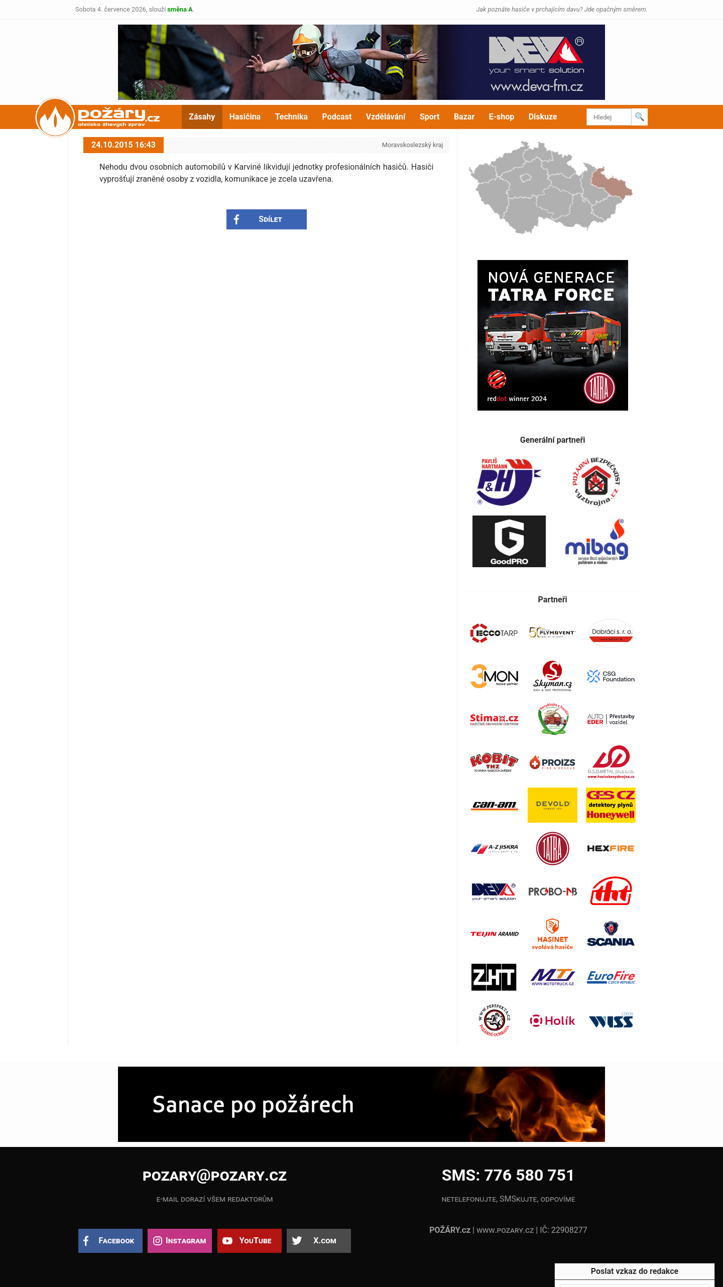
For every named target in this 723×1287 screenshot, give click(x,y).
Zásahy (202, 116)
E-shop (502, 116)
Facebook (117, 1240)
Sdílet (270, 219)
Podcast (337, 116)
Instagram (186, 1240)
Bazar (464, 116)
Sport (430, 116)
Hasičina (245, 116)
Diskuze (543, 116)
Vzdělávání (386, 116)
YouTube (255, 1240)
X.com (324, 1240)
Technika (291, 116)
